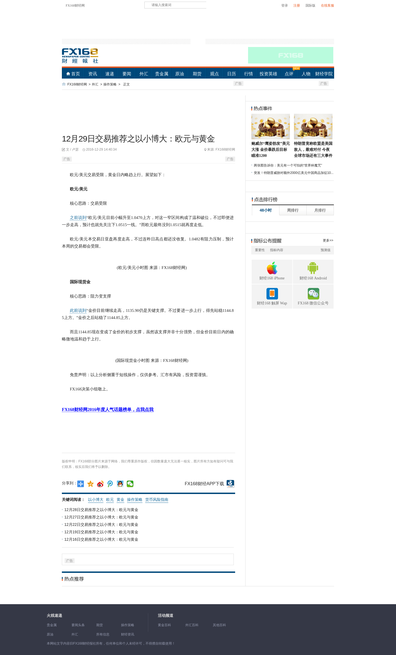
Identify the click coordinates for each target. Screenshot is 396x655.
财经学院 (324, 73)
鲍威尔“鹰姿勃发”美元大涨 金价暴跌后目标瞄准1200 (270, 149)
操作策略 (110, 84)
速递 (109, 73)
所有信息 (102, 634)
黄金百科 (164, 625)
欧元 (110, 499)
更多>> (328, 240)
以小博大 (95, 499)
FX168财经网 (75, 5)
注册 (296, 5)
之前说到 (78, 217)
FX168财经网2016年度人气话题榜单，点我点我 (107, 409)
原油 (179, 73)
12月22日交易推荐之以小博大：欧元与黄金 (101, 524)
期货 (197, 73)
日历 (231, 73)
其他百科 (219, 625)
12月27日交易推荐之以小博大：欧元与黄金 (101, 517)
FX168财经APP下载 (204, 483)
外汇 (143, 73)
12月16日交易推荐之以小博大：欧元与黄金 (101, 539)
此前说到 (78, 310)
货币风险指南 (156, 499)
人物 (306, 73)
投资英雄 (268, 73)
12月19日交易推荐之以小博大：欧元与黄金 (101, 532)
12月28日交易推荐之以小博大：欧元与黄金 (101, 509)
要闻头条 (78, 625)
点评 (289, 73)
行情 (248, 73)
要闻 (126, 73)
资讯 (92, 73)
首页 (75, 73)
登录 (284, 5)
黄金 (120, 499)
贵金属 (161, 73)
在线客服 (327, 5)
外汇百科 (192, 625)
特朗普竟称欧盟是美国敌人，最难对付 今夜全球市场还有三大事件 (313, 149)
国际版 (310, 5)
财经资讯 (127, 634)
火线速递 (54, 616)
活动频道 (165, 616)
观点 (214, 73)
